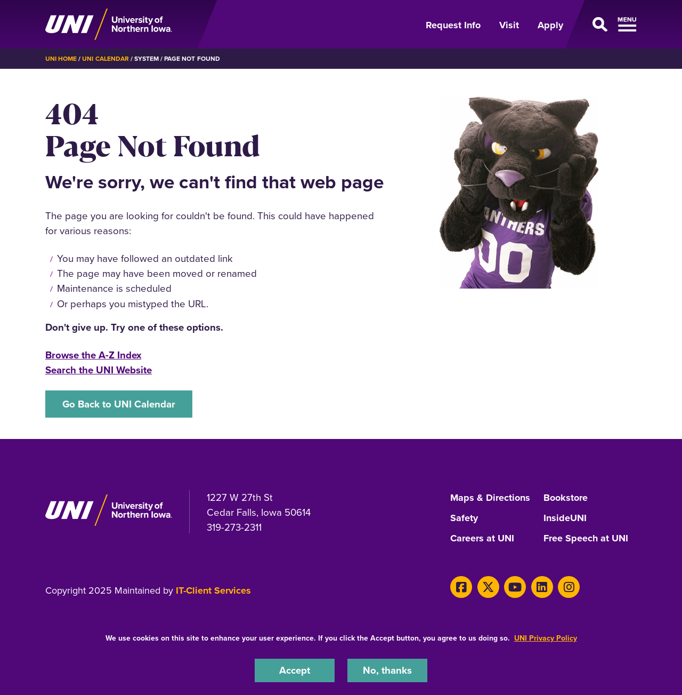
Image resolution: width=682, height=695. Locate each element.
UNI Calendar (105, 58)
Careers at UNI (482, 538)
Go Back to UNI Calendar (118, 404)
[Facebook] (461, 587)
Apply (550, 25)
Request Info (453, 25)
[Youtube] (515, 587)
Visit (509, 25)
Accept (294, 670)
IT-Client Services (213, 590)
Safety (464, 518)
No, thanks (387, 670)
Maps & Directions (490, 498)
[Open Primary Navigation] (606, 24)
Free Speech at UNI (585, 538)
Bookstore (565, 498)
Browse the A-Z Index (93, 355)
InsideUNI (565, 518)
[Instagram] (569, 587)
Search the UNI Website (98, 370)
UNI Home (61, 58)
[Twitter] (488, 587)
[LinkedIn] (542, 587)
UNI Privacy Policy (545, 638)
